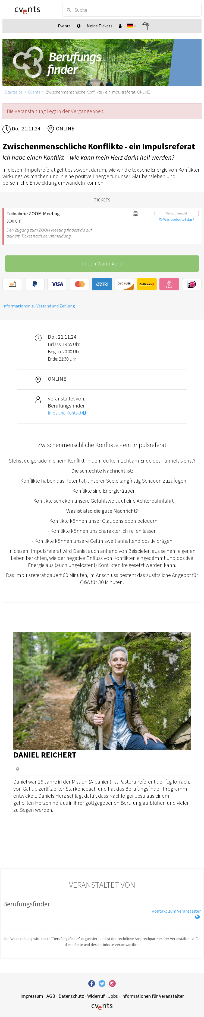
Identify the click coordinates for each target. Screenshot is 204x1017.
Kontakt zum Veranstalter (176, 911)
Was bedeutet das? (176, 219)
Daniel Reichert (44, 754)
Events (34, 92)
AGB (50, 996)
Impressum (31, 996)
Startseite (13, 92)
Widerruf (96, 996)
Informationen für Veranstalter (152, 996)
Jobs (113, 996)
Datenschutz (71, 996)
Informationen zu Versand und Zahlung (38, 306)
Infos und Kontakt (67, 413)
